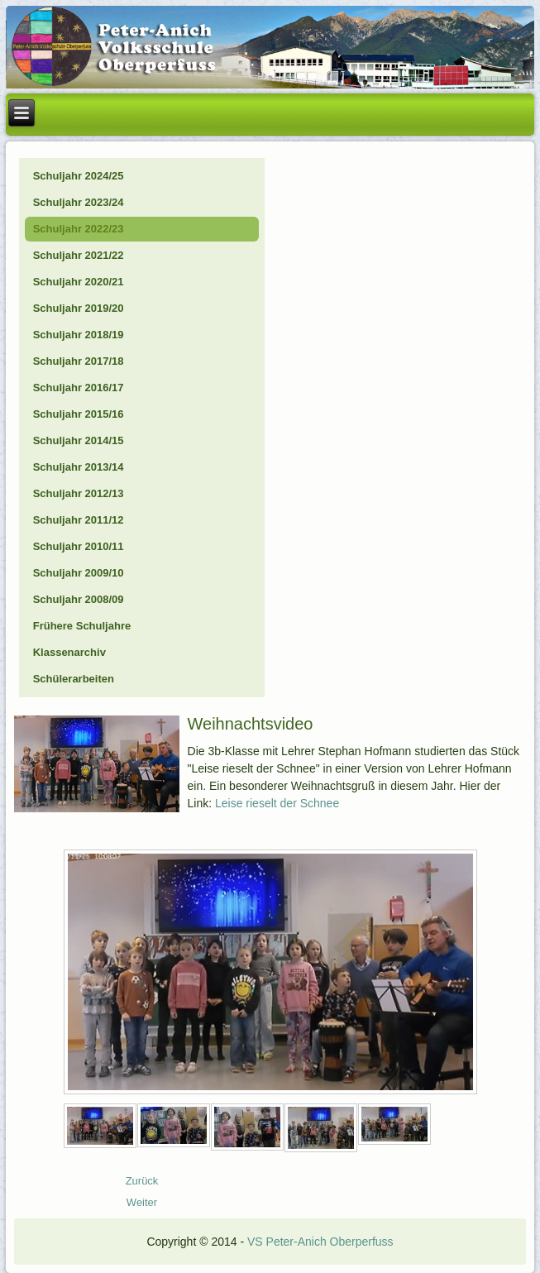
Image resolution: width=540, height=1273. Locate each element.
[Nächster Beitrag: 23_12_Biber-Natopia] (142, 1202)
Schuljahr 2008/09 (78, 599)
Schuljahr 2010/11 (78, 546)
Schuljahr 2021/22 (78, 255)
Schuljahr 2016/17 (78, 387)
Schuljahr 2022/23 (78, 229)
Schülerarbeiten (73, 678)
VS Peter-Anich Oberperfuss (320, 1241)
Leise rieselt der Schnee (277, 803)
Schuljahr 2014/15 (78, 440)
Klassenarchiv (69, 652)
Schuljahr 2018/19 (78, 334)
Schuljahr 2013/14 (78, 467)
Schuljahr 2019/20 (78, 308)
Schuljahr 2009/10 (78, 573)
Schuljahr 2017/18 (78, 361)
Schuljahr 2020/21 (78, 281)
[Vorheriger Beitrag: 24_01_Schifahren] (142, 1181)
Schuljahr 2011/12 (78, 520)
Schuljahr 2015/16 (78, 414)
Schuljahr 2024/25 (78, 176)
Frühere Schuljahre (82, 626)
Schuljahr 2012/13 (78, 493)
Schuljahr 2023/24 (78, 202)
